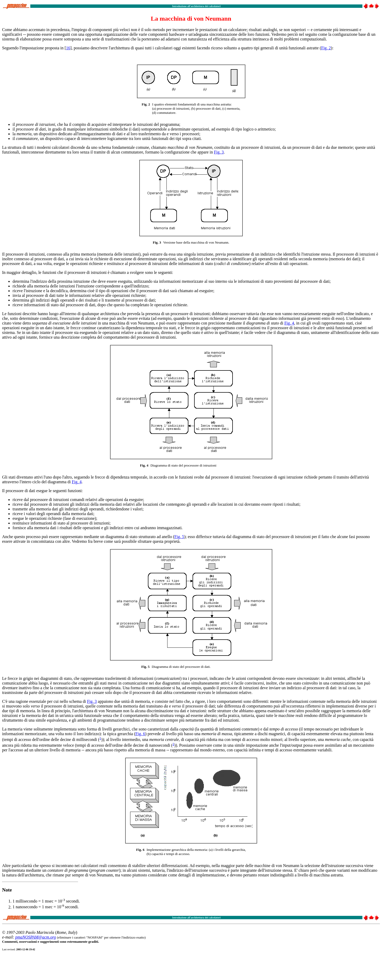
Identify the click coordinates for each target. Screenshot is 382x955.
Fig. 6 (140, 734)
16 (68, 48)
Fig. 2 (326, 48)
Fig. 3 (219, 152)
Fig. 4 (289, 323)
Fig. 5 (179, 536)
